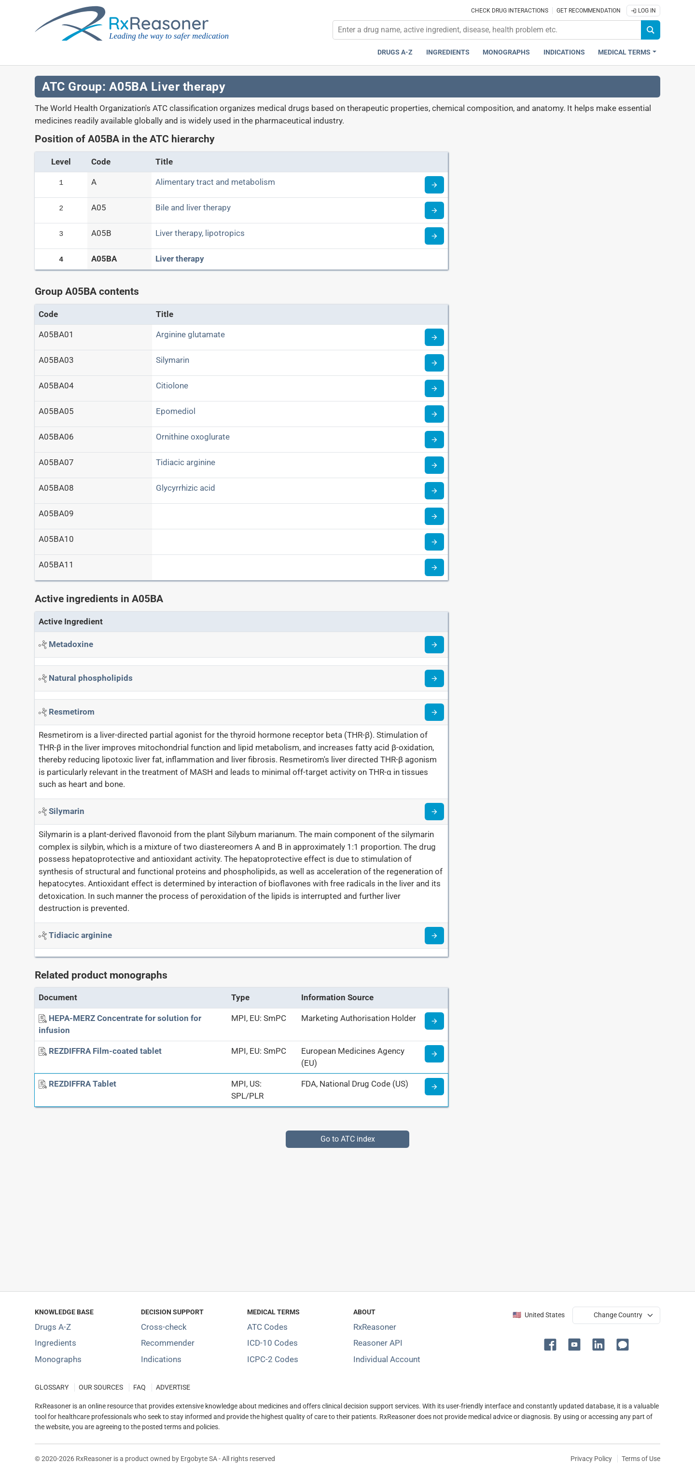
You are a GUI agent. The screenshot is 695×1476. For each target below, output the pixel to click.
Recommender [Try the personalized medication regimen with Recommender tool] (168, 1343)
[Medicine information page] (434, 1021)
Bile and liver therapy (193, 207)
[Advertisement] (324, 1215)
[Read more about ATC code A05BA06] (434, 439)
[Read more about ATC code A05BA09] (434, 516)
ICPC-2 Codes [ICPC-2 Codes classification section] (272, 1359)
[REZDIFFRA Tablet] (82, 1084)
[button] (552, 1343)
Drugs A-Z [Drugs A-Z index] (395, 52)
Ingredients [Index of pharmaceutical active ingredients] (55, 1343)
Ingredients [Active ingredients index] (448, 52)
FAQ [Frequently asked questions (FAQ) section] (139, 1387)
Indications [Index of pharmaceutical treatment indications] (161, 1359)
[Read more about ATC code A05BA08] (434, 490)
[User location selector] (616, 1315)
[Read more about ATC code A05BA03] (434, 363)
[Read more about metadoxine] (434, 644)
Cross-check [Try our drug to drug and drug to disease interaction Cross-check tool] (164, 1327)
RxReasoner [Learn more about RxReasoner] (374, 1327)
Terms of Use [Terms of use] (641, 1458)
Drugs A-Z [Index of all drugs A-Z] (53, 1327)
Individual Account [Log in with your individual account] (386, 1359)
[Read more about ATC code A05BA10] (434, 542)
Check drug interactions (509, 10)
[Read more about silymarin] (434, 811)
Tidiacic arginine (185, 462)
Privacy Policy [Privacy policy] (591, 1458)
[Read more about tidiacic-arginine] (434, 935)
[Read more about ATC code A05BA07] (434, 465)
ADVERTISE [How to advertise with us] (173, 1387)
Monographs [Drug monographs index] (506, 52)
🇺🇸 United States (539, 1315)
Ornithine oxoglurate (193, 436)
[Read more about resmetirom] (434, 712)
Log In (643, 10)
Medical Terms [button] (624, 52)
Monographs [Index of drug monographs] (58, 1359)
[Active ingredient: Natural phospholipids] (91, 678)
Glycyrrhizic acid (185, 488)
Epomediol (175, 411)
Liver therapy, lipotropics (200, 233)
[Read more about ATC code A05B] (434, 236)
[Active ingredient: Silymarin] (66, 811)
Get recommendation (588, 10)
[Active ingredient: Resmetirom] (72, 712)
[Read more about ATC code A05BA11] (434, 567)
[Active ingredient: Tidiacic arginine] (80, 935)
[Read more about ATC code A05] (434, 210)
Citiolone (172, 385)
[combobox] (487, 30)
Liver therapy (179, 258)
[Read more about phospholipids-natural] (434, 678)
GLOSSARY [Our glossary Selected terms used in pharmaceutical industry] (52, 1387)
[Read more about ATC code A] (434, 184)
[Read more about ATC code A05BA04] (434, 388)
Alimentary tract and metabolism (215, 182)
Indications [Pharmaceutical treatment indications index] (564, 52)
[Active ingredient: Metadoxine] (71, 644)
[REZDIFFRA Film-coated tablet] (105, 1051)
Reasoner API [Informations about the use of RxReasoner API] (378, 1343)
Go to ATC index (347, 1139)
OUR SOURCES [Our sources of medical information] (101, 1387)
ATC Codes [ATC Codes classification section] (267, 1327)
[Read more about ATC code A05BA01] (434, 337)
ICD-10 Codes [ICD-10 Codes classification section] (272, 1343)
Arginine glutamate (190, 334)
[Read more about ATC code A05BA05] (434, 414)
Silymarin (172, 360)
